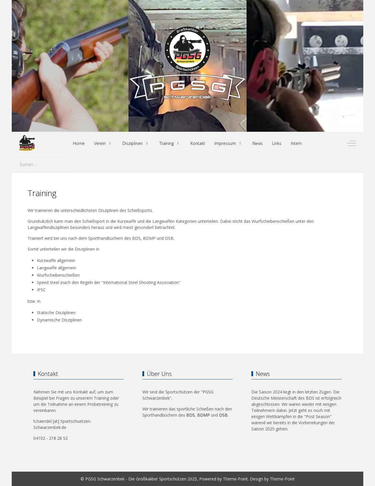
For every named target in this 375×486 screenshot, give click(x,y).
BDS (190, 415)
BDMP (203, 415)
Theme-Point (235, 479)
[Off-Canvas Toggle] (351, 143)
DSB (223, 415)
